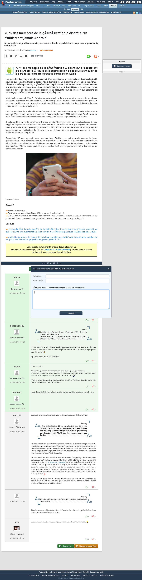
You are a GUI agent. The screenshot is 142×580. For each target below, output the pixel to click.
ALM (48, 6)
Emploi (91, 2)
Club (118, 2)
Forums (33, 2)
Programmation (89, 6)
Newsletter (79, 2)
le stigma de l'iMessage (56, 467)
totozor (17, 282)
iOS (82, 9)
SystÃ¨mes (122, 6)
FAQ (53, 2)
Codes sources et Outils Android (97, 12)
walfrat (17, 371)
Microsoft (56, 6)
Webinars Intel (116, 12)
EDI (79, 6)
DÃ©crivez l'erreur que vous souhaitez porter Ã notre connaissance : (71, 298)
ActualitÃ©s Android (20, 12)
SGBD (99, 6)
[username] (77, 276)
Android (75, 9)
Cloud (38, 6)
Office (106, 6)
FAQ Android (67, 12)
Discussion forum (122, 66)
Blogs (60, 2)
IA (44, 6)
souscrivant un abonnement (56, 251)
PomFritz (17, 397)
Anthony (32, 52)
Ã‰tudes (101, 2)
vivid (17, 527)
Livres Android (79, 12)
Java (63, 6)
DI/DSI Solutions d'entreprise (23, 6)
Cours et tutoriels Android (51, 12)
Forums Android (34, 12)
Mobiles (113, 6)
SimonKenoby (17, 331)
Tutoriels (44, 2)
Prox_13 (17, 420)
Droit (110, 2)
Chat (68, 2)
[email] (77, 281)
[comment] (71, 299)
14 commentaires (46, 52)
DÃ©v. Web (72, 6)
